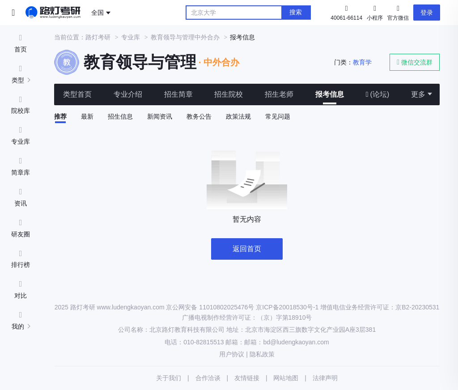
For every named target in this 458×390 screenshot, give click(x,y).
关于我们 (168, 377)
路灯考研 (97, 37)
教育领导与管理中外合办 (185, 37)
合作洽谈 (208, 377)
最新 (87, 116)
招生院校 (228, 94)
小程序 (375, 12)
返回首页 (247, 249)
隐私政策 (262, 354)
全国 (97, 12)
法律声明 (325, 377)
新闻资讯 (159, 116)
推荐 (60, 116)
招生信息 (120, 116)
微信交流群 (415, 62)
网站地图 (285, 377)
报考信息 (329, 94)
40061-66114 (346, 18)
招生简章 (178, 94)
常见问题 (277, 116)
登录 (426, 12)
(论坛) (378, 94)
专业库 (130, 37)
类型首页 (77, 94)
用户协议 (231, 354)
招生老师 (279, 94)
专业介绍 (128, 94)
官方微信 (398, 12)
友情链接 (246, 377)
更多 (418, 94)
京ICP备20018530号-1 (287, 307)
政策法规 (238, 116)
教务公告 (199, 116)
